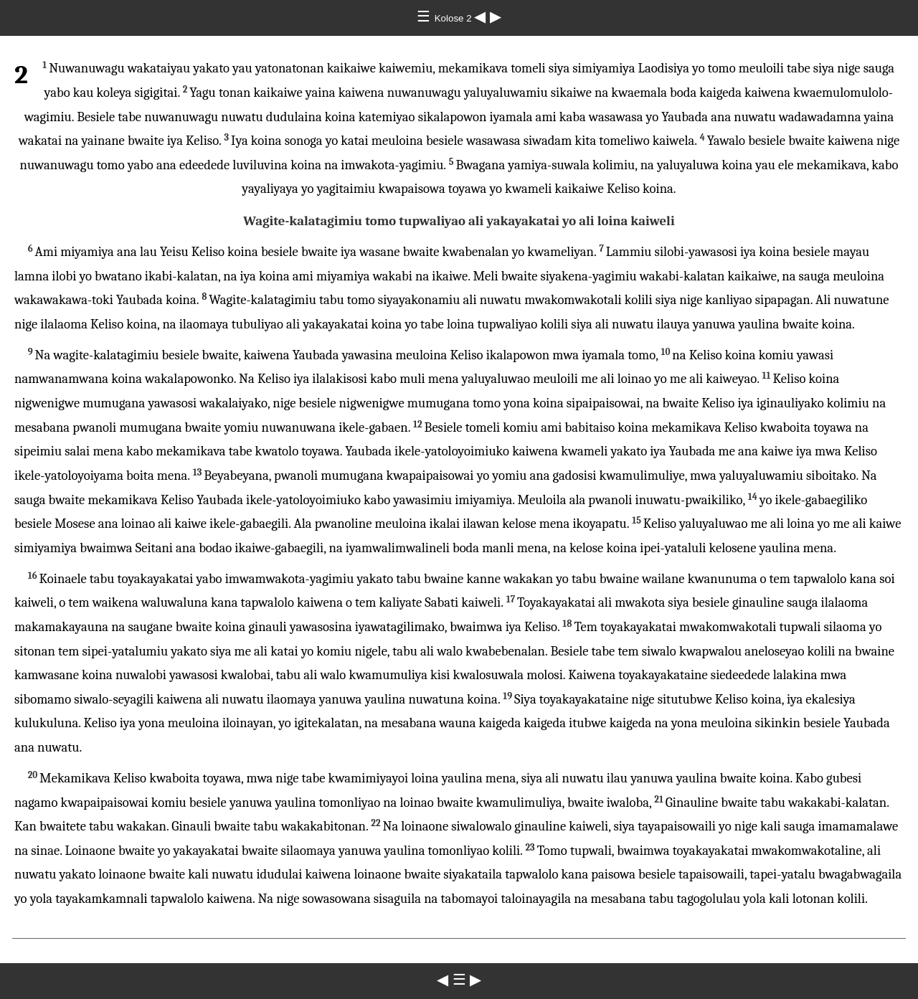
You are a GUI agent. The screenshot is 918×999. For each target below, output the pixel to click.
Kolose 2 (455, 18)
